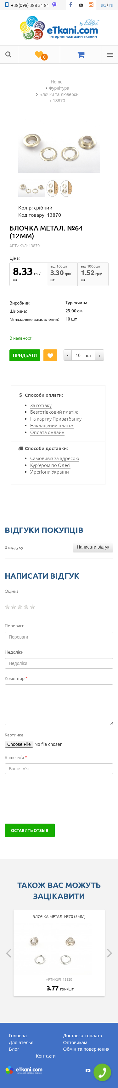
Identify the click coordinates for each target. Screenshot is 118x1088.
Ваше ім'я (16, 757)
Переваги (15, 625)
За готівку (41, 405)
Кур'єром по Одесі (50, 465)
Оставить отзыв (29, 830)
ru (111, 5)
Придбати (25, 355)
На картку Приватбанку (55, 418)
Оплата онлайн (47, 432)
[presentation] (52, 799)
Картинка (14, 734)
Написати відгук (93, 546)
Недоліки (14, 652)
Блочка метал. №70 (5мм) (59, 916)
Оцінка (12, 591)
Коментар (16, 678)
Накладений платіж (52, 425)
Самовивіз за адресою (54, 458)
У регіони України (49, 471)
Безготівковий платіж (54, 411)
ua (103, 5)
